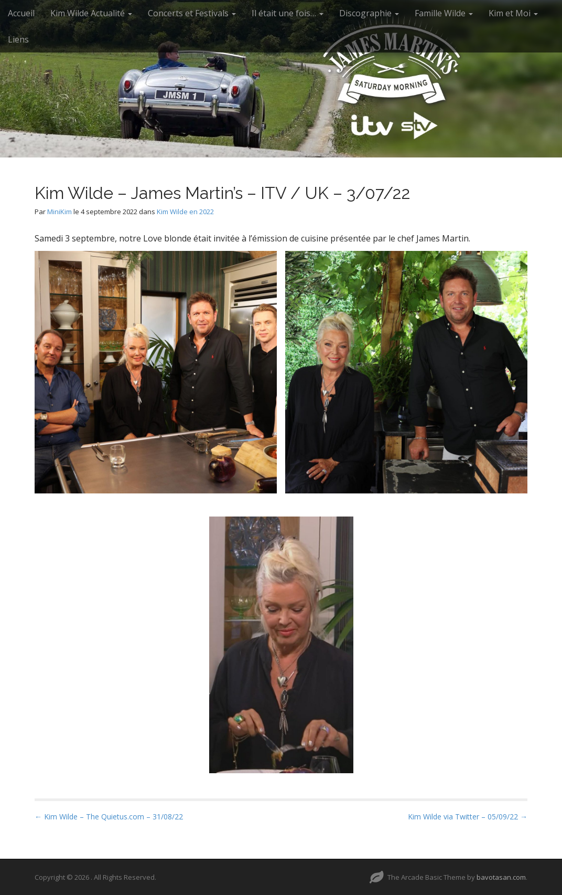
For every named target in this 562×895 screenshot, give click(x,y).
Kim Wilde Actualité (91, 13)
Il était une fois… (287, 13)
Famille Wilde (444, 13)
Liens (18, 39)
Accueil (21, 13)
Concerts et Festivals (192, 13)
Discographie (369, 13)
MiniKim (59, 211)
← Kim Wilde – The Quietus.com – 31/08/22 (109, 817)
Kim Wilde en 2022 (185, 211)
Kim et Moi (513, 13)
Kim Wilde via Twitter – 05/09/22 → (467, 817)
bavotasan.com (501, 877)
